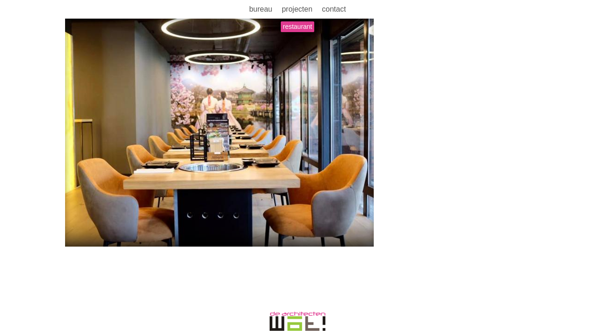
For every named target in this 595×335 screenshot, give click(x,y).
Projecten (297, 9)
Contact (334, 9)
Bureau (260, 9)
